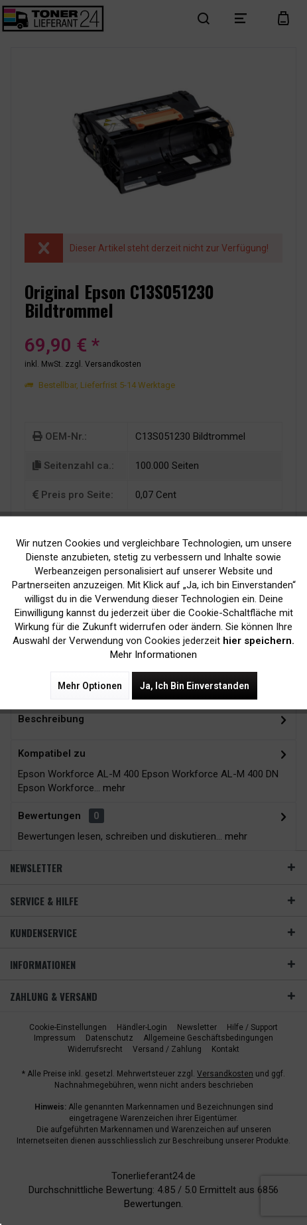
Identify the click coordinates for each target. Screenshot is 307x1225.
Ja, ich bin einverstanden (194, 685)
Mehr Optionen (90, 685)
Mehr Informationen (153, 654)
